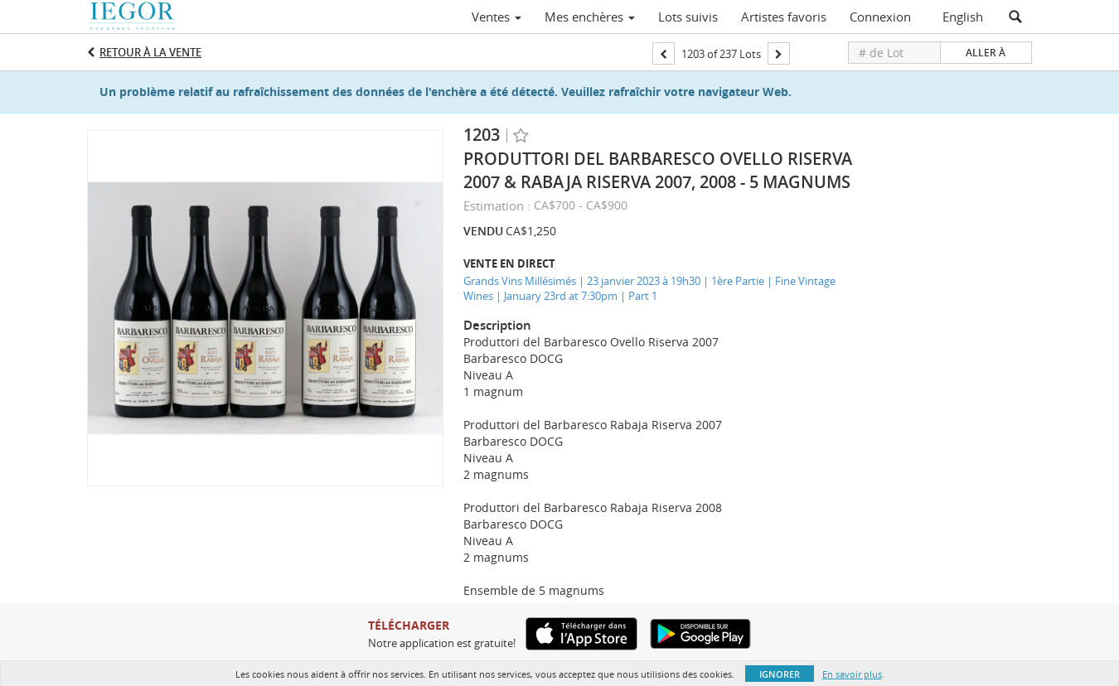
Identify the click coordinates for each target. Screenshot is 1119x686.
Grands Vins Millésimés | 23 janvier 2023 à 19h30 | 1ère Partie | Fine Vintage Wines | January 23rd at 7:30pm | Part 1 (649, 288)
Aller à (985, 53)
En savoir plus (852, 674)
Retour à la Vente (150, 52)
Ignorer (779, 674)
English (962, 16)
